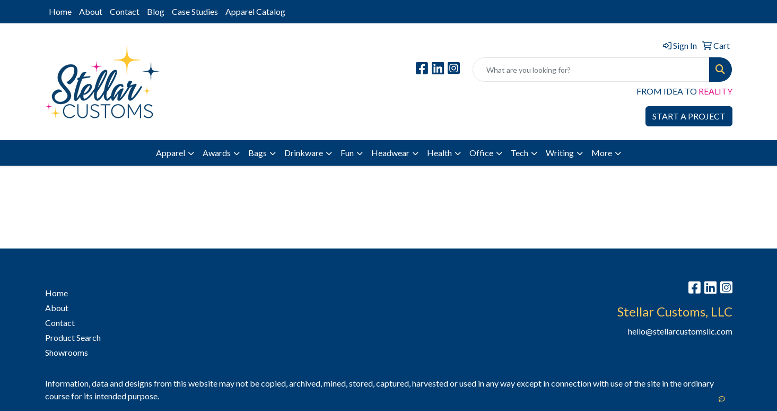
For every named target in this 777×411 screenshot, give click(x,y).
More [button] (601, 153)
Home (60, 11)
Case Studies (195, 11)
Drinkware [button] (303, 153)
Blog (155, 11)
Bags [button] (257, 153)
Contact (124, 11)
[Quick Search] (591, 69)
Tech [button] (519, 153)
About (90, 11)
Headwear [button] (390, 153)
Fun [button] (347, 153)
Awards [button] (217, 153)
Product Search (73, 337)
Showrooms (66, 352)
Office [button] (481, 153)
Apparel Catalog (255, 11)
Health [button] (439, 153)
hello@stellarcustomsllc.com (680, 331)
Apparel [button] (170, 153)
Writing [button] (560, 153)
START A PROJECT (689, 116)
